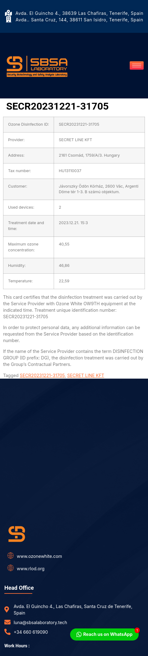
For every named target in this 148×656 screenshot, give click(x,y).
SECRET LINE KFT (85, 375)
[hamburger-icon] (137, 65)
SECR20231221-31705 (42, 375)
